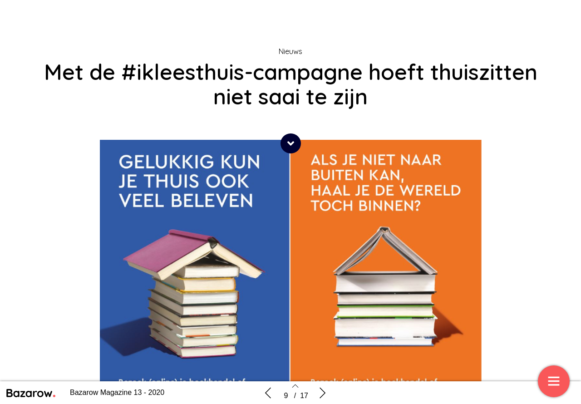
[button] (291, 143)
